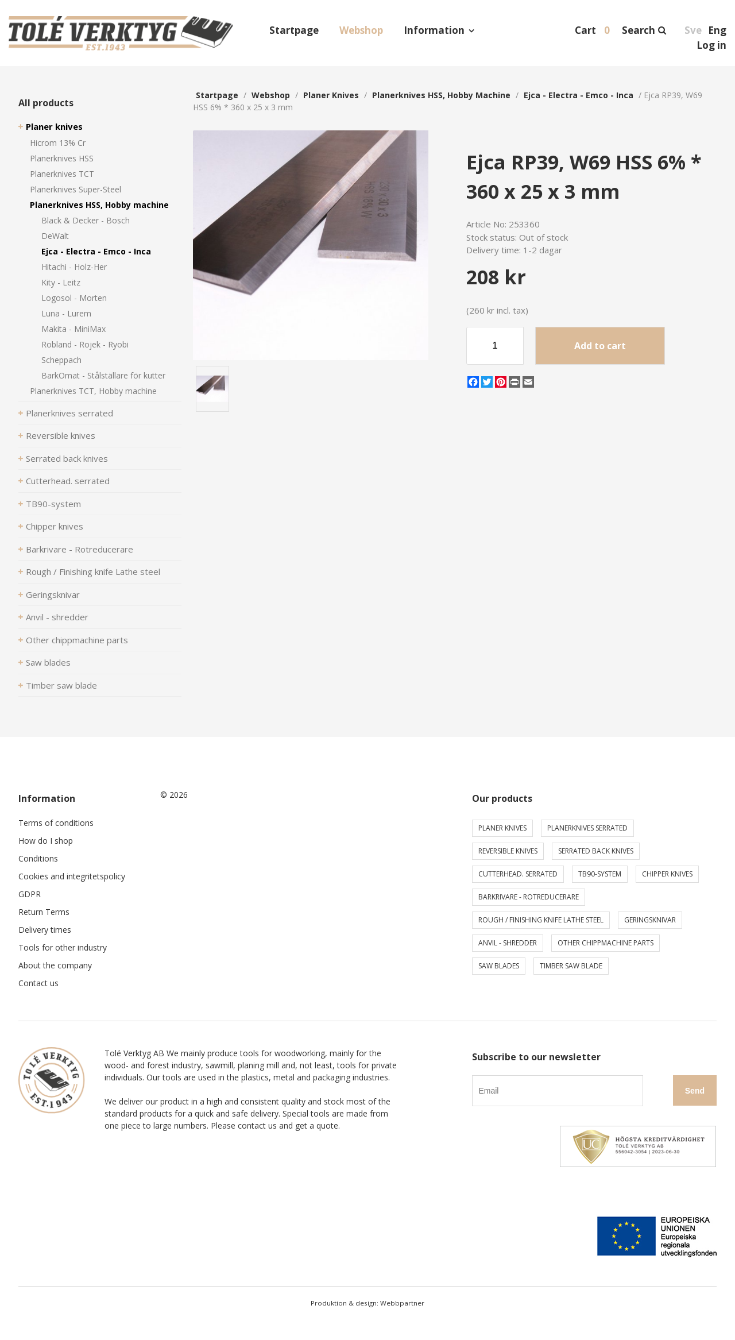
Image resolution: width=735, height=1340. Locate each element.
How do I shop (45, 840)
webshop (271, 95)
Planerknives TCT (62, 173)
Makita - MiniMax (73, 328)
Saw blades (48, 662)
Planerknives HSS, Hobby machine (99, 204)
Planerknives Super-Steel (75, 189)
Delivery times (44, 929)
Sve (693, 30)
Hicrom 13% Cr (58, 142)
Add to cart (600, 345)
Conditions (38, 858)
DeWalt (55, 235)
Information (434, 30)
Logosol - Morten (74, 297)
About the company (55, 965)
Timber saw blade (61, 685)
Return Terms (43, 911)
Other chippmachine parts (77, 640)
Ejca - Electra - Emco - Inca (96, 251)
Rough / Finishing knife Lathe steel (93, 571)
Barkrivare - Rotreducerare (79, 549)
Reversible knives (60, 435)
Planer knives (54, 126)
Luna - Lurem (66, 313)
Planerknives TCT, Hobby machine (93, 390)
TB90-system (53, 503)
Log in (711, 45)
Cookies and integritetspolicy (71, 876)
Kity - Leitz (60, 282)
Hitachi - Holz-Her (74, 266)
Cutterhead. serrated (68, 480)
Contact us (38, 983)
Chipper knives (54, 526)
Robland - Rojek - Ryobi (85, 344)
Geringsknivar (53, 594)
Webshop (361, 30)
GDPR (29, 894)
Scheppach (61, 359)
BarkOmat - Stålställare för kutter (103, 375)
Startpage (294, 30)
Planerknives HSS (62, 158)
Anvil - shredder (57, 617)
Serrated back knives (67, 458)
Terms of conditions (56, 822)
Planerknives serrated (69, 413)
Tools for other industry (62, 947)
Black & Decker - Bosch (85, 220)
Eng (717, 30)
